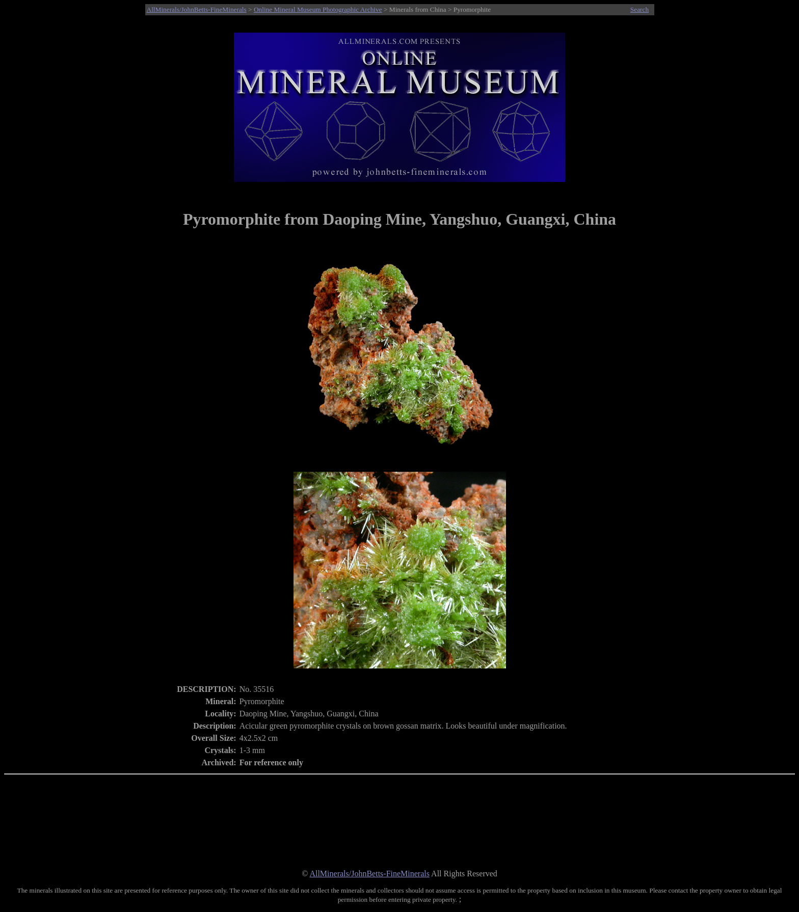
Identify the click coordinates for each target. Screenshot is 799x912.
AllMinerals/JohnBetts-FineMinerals (197, 9)
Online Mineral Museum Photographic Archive (318, 9)
